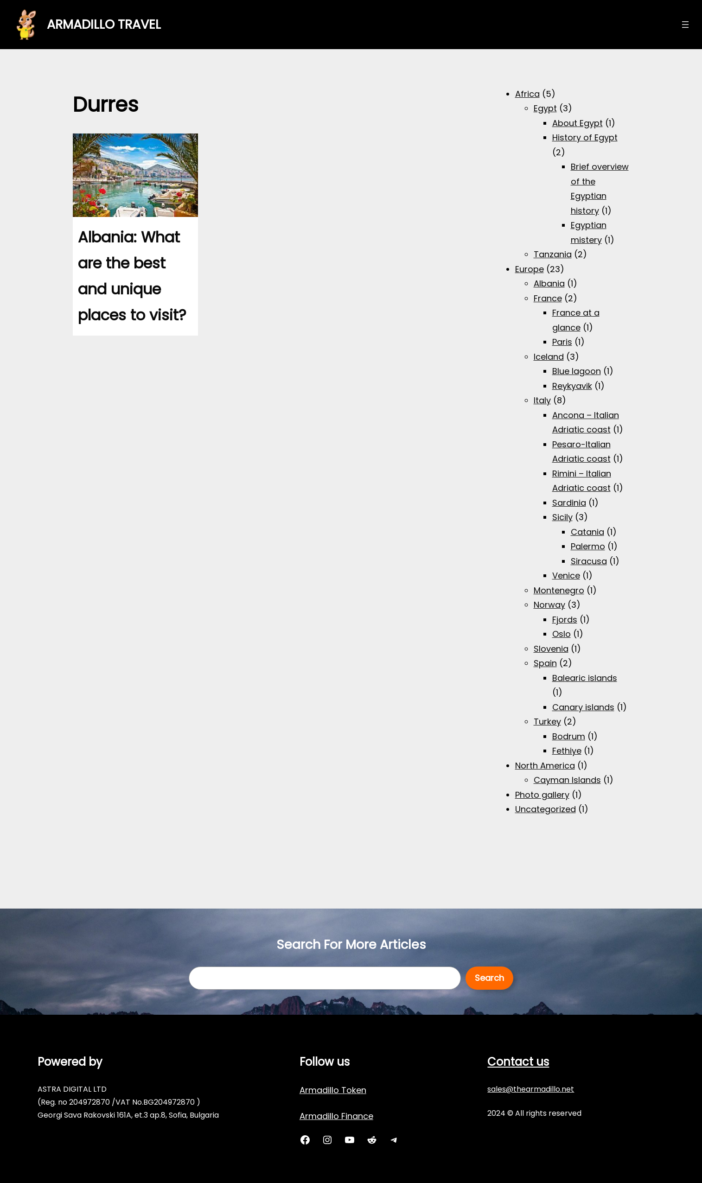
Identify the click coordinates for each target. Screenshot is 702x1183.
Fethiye (566, 751)
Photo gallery (542, 795)
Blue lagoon (576, 371)
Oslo (561, 634)
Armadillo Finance (336, 1116)
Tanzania (553, 254)
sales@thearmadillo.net (530, 1089)
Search (489, 978)
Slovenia (551, 649)
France (548, 298)
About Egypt (577, 123)
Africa (527, 94)
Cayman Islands (567, 780)
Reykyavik (572, 386)
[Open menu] (685, 24)
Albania (549, 283)
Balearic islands (584, 678)
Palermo (588, 546)
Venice (566, 575)
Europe (529, 269)
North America (545, 765)
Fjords (564, 619)
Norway (549, 605)
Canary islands (583, 707)
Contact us (518, 1061)
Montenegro (559, 590)
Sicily (562, 517)
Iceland (549, 357)
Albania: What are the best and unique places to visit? (132, 276)
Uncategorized (545, 809)
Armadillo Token (333, 1090)
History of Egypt (585, 137)
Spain (545, 663)
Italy (542, 400)
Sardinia (569, 503)
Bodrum (568, 736)
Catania (587, 532)
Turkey (547, 721)
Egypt (545, 108)
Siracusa (589, 561)
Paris (562, 342)
